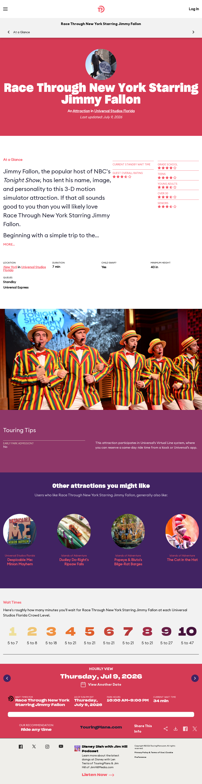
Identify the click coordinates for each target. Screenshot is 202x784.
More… (9, 244)
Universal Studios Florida (114, 111)
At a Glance (21, 32)
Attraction (81, 111)
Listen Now (99, 775)
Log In (194, 9)
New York (10, 267)
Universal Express (16, 287)
